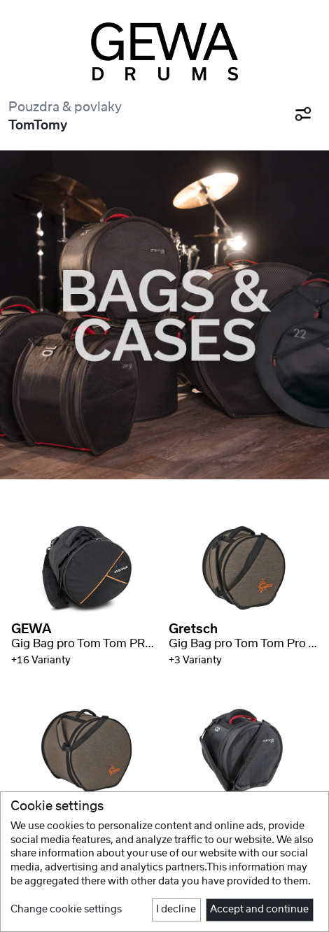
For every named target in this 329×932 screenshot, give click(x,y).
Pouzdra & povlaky (65, 107)
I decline (176, 910)
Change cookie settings (66, 910)
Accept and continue (259, 910)
